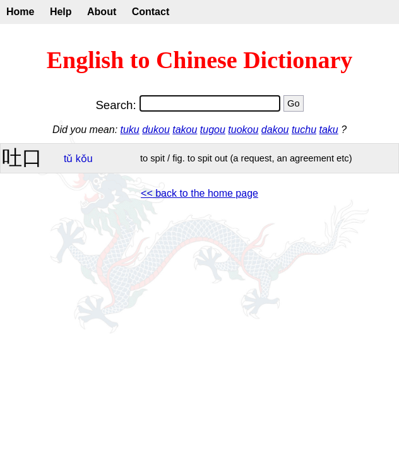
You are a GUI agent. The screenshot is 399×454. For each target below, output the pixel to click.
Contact (151, 11)
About (101, 11)
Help (61, 11)
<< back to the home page (199, 193)
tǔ (68, 158)
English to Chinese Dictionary (200, 60)
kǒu (84, 158)
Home (20, 11)
